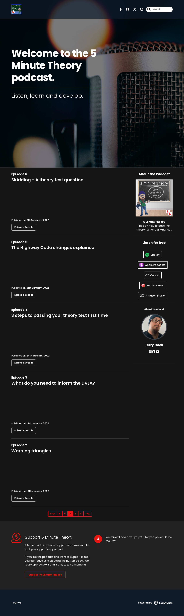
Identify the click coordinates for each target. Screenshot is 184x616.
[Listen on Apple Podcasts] (153, 265)
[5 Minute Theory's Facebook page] (121, 9)
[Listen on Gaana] (153, 275)
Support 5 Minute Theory (45, 574)
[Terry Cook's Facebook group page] (153, 351)
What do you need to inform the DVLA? (53, 383)
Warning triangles (31, 451)
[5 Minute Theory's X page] (133, 9)
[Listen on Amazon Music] (152, 295)
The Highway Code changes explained (52, 248)
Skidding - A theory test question (47, 180)
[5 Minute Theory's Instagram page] (140, 9)
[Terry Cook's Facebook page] (150, 351)
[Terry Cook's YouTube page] (157, 351)
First (52, 513)
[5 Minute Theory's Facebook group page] (125, 9)
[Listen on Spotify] (152, 254)
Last (87, 513)
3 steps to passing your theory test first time (59, 315)
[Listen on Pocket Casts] (152, 285)
